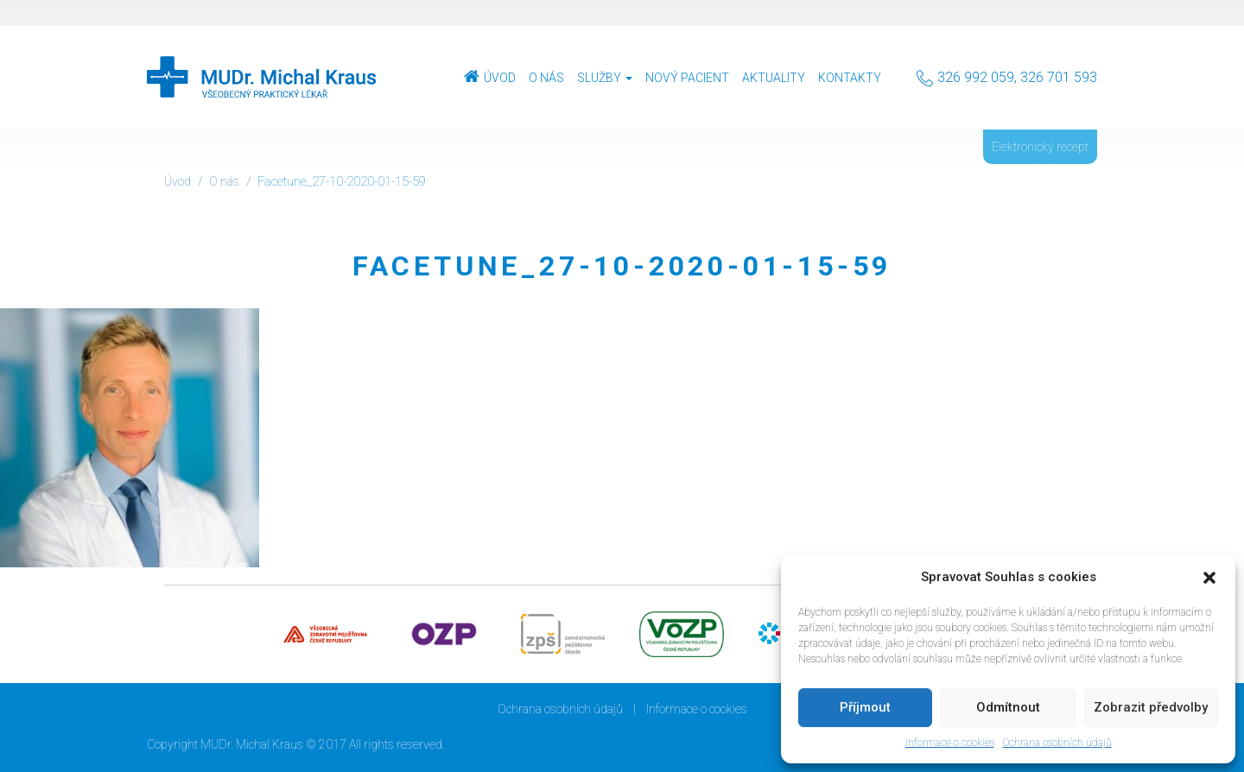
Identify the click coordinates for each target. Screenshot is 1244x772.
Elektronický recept (1040, 147)
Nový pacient (687, 78)
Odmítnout (1008, 707)
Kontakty (849, 78)
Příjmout (865, 707)
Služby (604, 78)
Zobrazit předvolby (1151, 707)
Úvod (500, 78)
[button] (1209, 577)
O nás (546, 78)
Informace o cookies (949, 743)
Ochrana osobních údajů (1057, 743)
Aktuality (773, 78)
